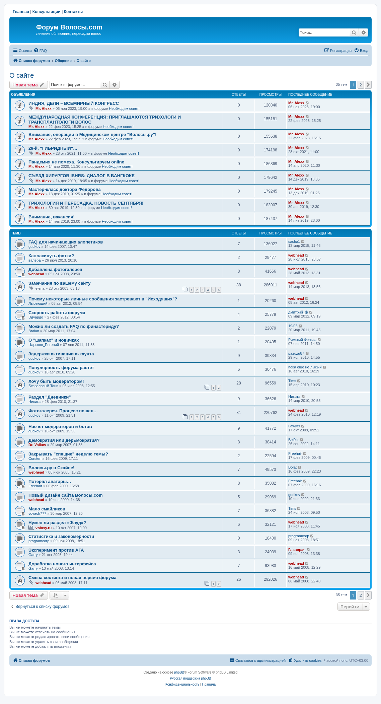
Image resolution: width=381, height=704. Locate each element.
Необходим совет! (124, 109)
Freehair (295, 453)
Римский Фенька (302, 340)
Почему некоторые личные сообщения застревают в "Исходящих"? (102, 298)
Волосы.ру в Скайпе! (51, 467)
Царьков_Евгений (43, 345)
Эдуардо (35, 317)
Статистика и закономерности (61, 536)
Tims (292, 381)
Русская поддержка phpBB (190, 678)
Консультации (46, 11)
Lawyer (294, 426)
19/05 (293, 326)
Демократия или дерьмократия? (63, 440)
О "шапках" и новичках (53, 340)
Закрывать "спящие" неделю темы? (68, 453)
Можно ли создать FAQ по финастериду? (73, 326)
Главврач (296, 550)
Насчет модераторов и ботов (60, 426)
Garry (33, 555)
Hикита (34, 402)
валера (34, 260)
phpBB (179, 672)
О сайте (21, 75)
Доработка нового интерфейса (62, 563)
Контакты (73, 11)
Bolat (292, 467)
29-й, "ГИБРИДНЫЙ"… (52, 148)
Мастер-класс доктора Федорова (64, 189)
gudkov (34, 246)
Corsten (35, 458)
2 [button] (361, 85)
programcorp (38, 541)
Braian (33, 331)
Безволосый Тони (43, 386)
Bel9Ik (293, 440)
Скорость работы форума (56, 312)
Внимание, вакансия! (51, 216)
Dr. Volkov (37, 445)
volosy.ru (43, 528)
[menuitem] (40, 51)
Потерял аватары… (49, 481)
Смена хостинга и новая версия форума (72, 577)
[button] (368, 85)
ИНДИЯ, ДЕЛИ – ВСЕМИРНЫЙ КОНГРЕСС (73, 103)
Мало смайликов (46, 508)
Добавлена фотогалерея (55, 269)
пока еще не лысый (305, 367)
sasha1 (294, 241)
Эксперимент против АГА (56, 550)
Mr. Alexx (43, 109)
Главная (21, 11)
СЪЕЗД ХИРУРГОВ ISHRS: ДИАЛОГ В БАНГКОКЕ (81, 175)
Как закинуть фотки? (51, 255)
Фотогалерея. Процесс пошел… (63, 410)
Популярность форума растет (61, 367)
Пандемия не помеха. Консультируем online (76, 161)
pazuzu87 (296, 353)
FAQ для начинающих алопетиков (65, 241)
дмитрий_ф (298, 312)
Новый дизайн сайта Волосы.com (65, 495)
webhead (296, 255)
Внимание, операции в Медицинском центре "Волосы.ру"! (92, 134)
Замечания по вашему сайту (59, 283)
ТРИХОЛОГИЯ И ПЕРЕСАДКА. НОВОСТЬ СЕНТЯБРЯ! (85, 203)
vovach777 (37, 513)
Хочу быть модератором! (56, 381)
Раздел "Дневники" (49, 397)
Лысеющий (37, 303)
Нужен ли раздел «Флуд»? (57, 522)
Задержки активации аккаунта (61, 353)
